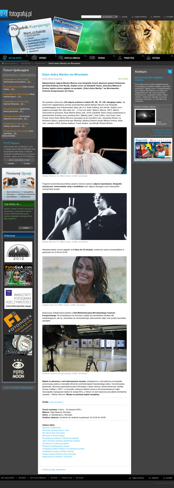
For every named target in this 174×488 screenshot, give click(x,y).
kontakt (170, 17)
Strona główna (9, 63)
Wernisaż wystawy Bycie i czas (55, 430)
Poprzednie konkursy (161, 135)
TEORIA (53, 478)
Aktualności (26, 63)
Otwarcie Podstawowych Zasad (55, 446)
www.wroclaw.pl (56, 402)
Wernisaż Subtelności (51, 428)
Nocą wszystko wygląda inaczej (149, 78)
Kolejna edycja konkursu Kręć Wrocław (59, 454)
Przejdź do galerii (162, 132)
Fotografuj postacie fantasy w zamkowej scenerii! (63, 449)
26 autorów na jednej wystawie (55, 443)
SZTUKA (79, 478)
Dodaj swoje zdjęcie (161, 130)
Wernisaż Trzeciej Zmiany (53, 435)
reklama (156, 17)
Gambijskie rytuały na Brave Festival (58, 451)
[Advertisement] (152, 220)
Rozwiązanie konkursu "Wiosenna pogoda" (60, 438)
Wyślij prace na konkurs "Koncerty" (57, 457)
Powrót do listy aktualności (53, 470)
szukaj (124, 17)
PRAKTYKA (67, 478)
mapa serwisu (141, 17)
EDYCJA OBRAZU (38, 478)
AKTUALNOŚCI (8, 478)
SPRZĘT (22, 478)
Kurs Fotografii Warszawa (19, 387)
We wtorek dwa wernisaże (53, 433)
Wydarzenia (40, 63)
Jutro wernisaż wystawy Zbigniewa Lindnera (61, 441)
